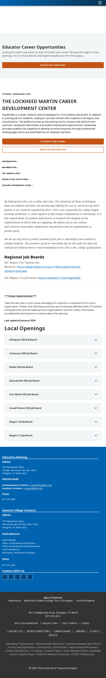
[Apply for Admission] (26, 623)
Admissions (14, 600)
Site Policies (60, 647)
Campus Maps (62, 631)
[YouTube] (55, 662)
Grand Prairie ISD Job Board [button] (25, 408)
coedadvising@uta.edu (41, 485)
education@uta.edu (25, 540)
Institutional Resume (17, 650)
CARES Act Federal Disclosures (52, 654)
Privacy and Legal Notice (21, 647)
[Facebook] (29, 662)
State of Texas (53, 650)
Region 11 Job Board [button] (20, 435)
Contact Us (14, 631)
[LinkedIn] (36, 662)
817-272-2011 (53, 616)
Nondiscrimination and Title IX (83, 643)
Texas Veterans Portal (75, 650)
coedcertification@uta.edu (49, 543)
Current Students (85, 600)
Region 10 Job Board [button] (20, 421)
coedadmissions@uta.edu (32, 549)
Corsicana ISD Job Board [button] (23, 353)
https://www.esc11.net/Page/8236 (59, 278)
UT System (37, 650)
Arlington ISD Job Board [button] (23, 339)
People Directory (38, 631)
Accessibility (44, 647)
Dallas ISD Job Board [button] (21, 367)
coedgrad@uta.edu (33, 488)
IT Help (94, 631)
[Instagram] (42, 662)
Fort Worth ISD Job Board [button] (23, 394)
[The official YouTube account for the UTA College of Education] (30, 576)
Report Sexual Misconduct (83, 647)
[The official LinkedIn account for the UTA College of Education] (4, 576)
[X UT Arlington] (49, 662)
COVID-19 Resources (83, 654)
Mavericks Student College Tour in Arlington (48, 600)
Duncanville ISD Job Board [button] (24, 380)
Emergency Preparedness (20, 643)
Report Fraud (26, 654)
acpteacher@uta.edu (46, 552)
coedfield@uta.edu (50, 546)
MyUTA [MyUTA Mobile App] (53, 635)
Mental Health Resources (50, 643)
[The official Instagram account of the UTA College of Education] (17, 576)
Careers (80, 631)
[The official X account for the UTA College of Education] (23, 576)
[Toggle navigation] (100, 3)
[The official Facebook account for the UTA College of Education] (11, 576)
